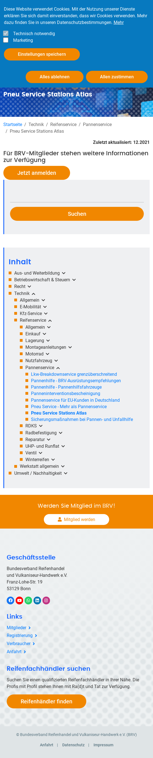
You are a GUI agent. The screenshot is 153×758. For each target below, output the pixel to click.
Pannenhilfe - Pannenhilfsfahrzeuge (66, 387)
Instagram (49, 600)
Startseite (12, 124)
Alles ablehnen (55, 73)
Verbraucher (18, 643)
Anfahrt (14, 651)
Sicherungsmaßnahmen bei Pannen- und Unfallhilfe (82, 419)
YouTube (22, 600)
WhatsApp (31, 600)
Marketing (23, 36)
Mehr (119, 18)
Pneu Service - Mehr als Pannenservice (69, 406)
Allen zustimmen (117, 73)
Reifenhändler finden (46, 701)
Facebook (13, 600)
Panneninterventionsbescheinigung (65, 393)
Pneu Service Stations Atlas (59, 413)
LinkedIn (40, 600)
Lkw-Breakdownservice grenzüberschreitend (74, 374)
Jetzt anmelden (36, 172)
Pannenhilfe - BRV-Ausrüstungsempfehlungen (76, 380)
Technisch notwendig (34, 30)
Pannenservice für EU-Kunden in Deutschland (75, 400)
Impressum (103, 745)
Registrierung (20, 635)
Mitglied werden (79, 519)
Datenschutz (73, 745)
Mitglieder (16, 627)
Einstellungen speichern (42, 50)
